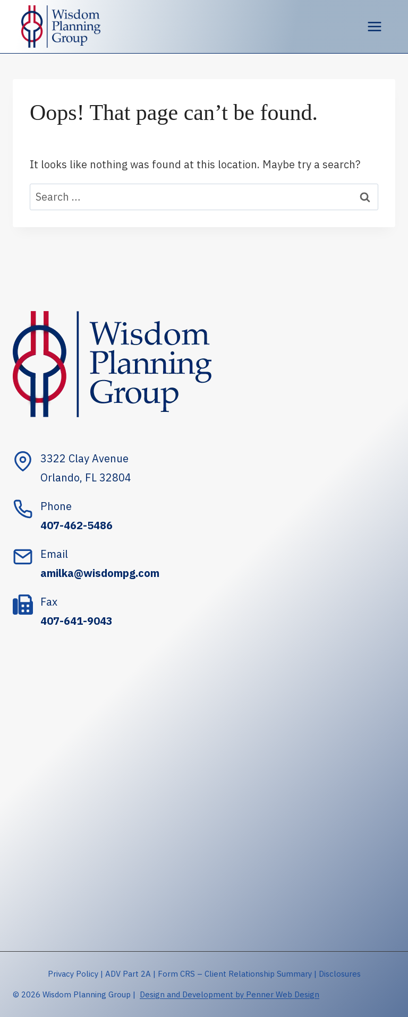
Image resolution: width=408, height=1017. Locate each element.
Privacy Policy (73, 974)
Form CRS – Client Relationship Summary (235, 974)
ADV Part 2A (128, 974)
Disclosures (340, 974)
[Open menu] (374, 26)
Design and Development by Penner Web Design (229, 994)
